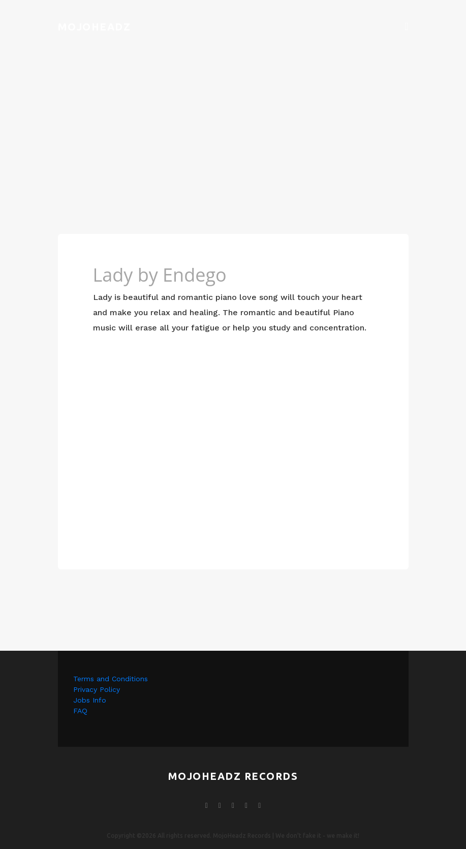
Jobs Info (89, 700)
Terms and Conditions (110, 679)
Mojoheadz (94, 27)
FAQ (80, 711)
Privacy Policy (96, 689)
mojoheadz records (233, 776)
